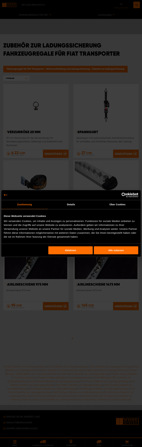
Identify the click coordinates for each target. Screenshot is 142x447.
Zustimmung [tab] (24, 204)
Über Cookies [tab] (118, 204)
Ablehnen (70, 250)
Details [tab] (71, 204)
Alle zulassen (116, 250)
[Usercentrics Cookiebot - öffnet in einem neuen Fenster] (124, 195)
